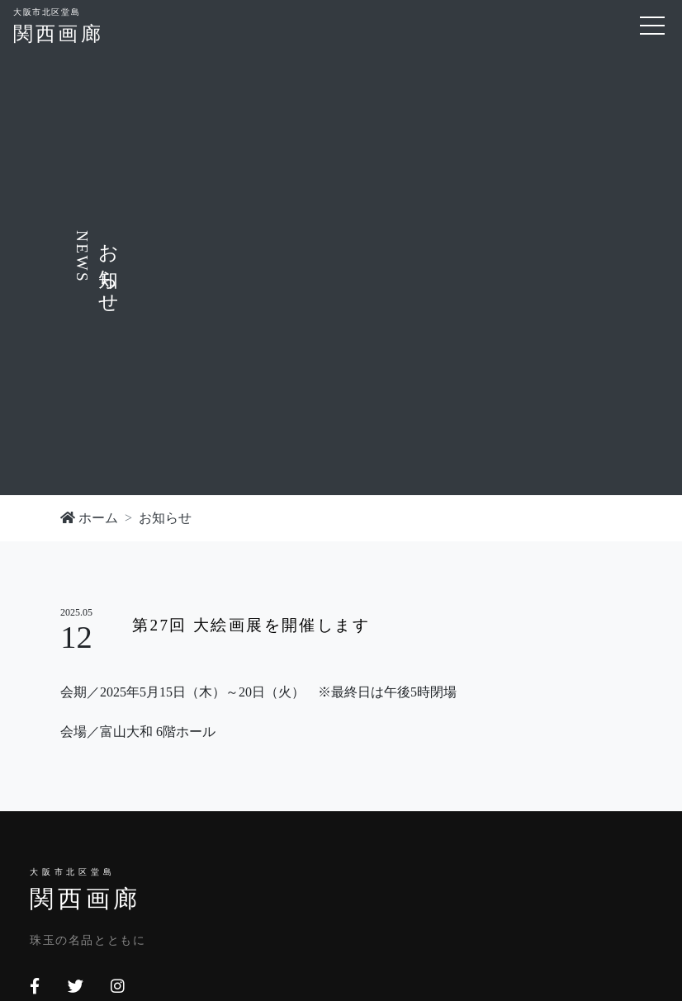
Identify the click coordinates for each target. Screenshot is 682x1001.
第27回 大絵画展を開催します (251, 625)
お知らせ (165, 518)
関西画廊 (58, 24)
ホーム (89, 518)
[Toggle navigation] (652, 25)
